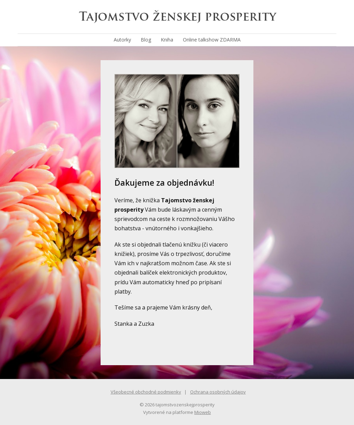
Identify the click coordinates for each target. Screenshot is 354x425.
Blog (146, 39)
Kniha (167, 39)
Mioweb (202, 412)
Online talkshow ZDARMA (212, 39)
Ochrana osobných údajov (218, 392)
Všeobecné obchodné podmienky (146, 392)
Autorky (122, 39)
